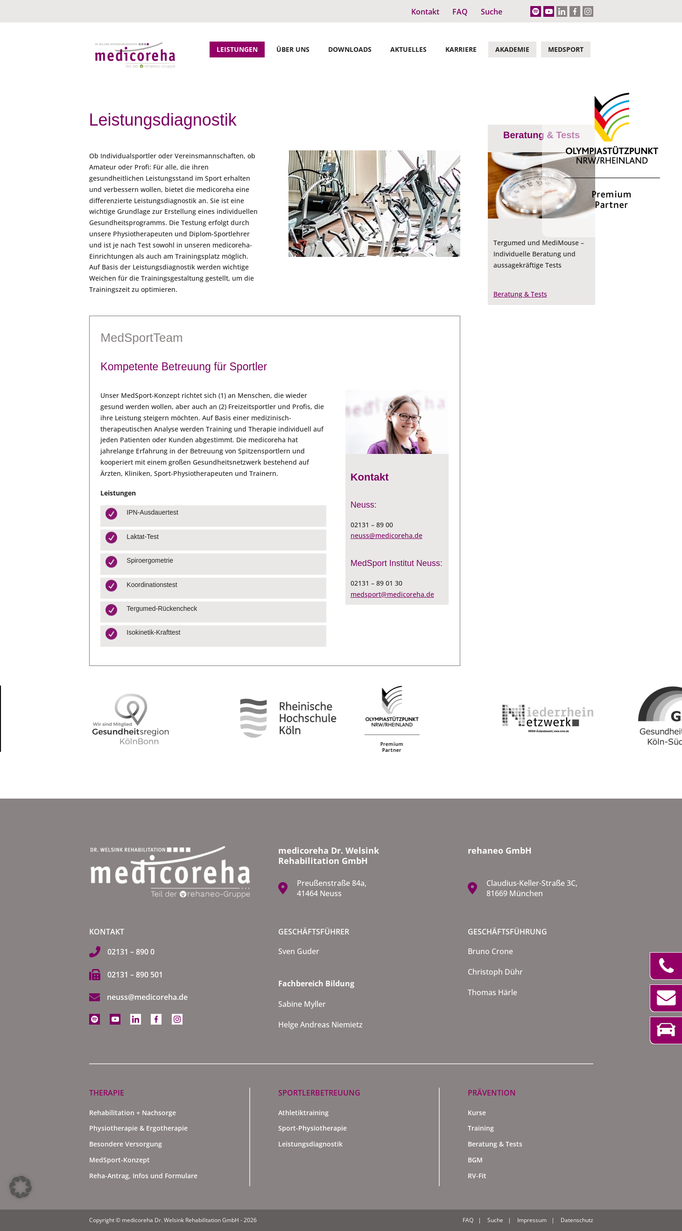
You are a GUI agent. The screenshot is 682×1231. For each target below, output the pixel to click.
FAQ (460, 12)
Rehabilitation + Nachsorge (132, 1112)
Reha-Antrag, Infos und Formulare (143, 1175)
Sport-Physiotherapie (312, 1128)
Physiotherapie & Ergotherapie (138, 1128)
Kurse (477, 1112)
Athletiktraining (303, 1112)
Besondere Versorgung (125, 1143)
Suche (491, 12)
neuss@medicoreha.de (386, 535)
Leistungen (237, 49)
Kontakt (425, 12)
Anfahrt (666, 1030)
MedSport (566, 49)
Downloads (350, 49)
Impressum (532, 1220)
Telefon (666, 966)
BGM (475, 1159)
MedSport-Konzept (119, 1159)
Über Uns (292, 49)
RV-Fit (477, 1175)
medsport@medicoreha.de (392, 594)
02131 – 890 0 (131, 952)
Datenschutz (577, 1220)
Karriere (461, 49)
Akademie (512, 49)
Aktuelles (408, 49)
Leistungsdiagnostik (310, 1143)
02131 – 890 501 (135, 974)
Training (481, 1128)
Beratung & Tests (520, 294)
